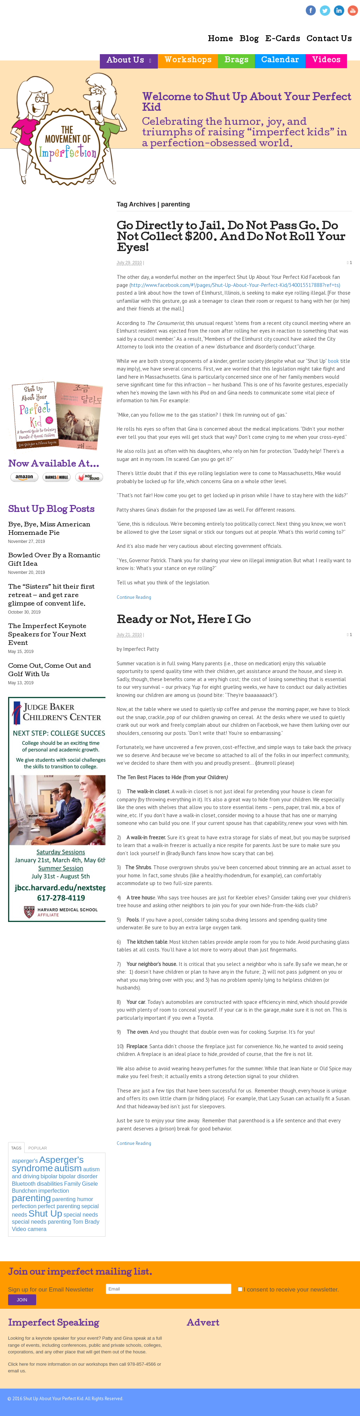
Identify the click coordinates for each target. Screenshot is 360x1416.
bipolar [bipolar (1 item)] (49, 1176)
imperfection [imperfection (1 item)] (53, 1191)
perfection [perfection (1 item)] (24, 1206)
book (333, 361)
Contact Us (329, 39)
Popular (37, 1148)
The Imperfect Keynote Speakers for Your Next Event (47, 635)
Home (220, 39)
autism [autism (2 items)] (68, 1168)
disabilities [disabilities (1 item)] (50, 1184)
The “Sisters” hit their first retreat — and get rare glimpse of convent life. (51, 595)
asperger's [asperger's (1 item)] (25, 1161)
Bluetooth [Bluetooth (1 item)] (24, 1184)
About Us (125, 61)
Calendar (280, 60)
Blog (249, 39)
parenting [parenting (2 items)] (31, 1198)
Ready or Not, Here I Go (184, 620)
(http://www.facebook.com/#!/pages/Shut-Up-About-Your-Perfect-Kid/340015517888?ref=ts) (234, 285)
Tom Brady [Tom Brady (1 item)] (85, 1222)
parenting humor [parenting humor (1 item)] (72, 1199)
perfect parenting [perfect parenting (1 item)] (59, 1206)
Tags (16, 1148)
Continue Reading (134, 597)
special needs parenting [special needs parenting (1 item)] (41, 1222)
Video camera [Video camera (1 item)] (29, 1229)
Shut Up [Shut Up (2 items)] (45, 1213)
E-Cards (282, 39)
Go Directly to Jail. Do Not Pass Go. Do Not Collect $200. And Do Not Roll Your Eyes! (231, 238)
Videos (326, 60)
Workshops (188, 60)
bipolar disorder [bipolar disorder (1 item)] (78, 1176)
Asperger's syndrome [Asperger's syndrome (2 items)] (48, 1163)
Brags (236, 60)
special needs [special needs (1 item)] (81, 1215)
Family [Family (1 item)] (72, 1184)
